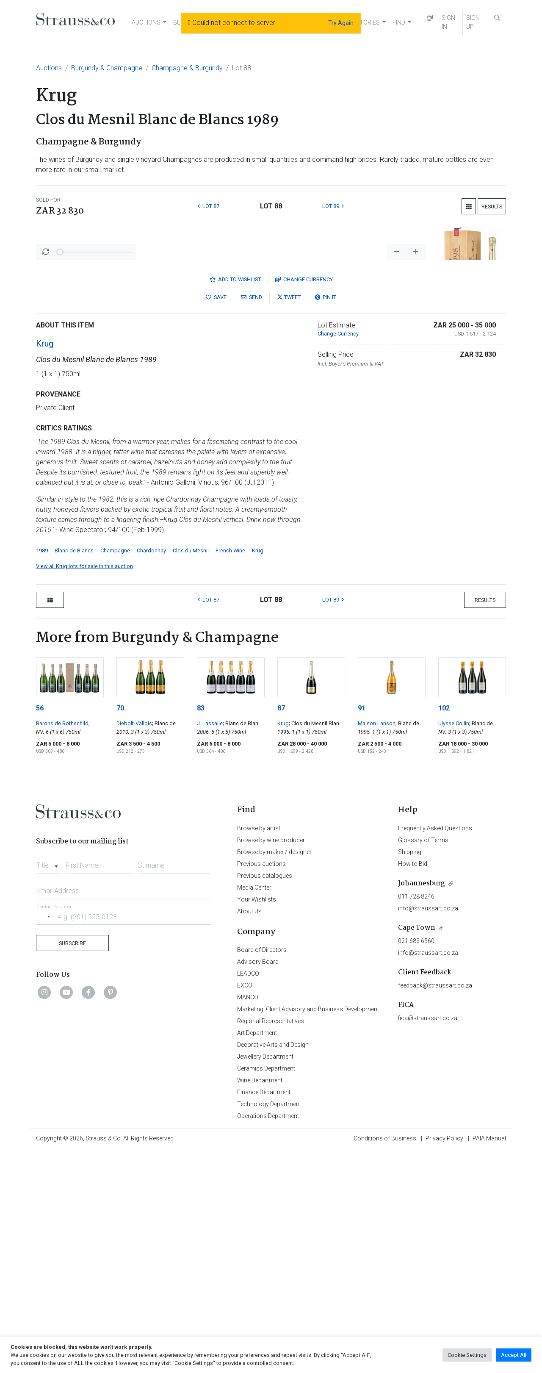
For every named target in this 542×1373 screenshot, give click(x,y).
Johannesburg (421, 1105)
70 (120, 930)
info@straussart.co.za (428, 1130)
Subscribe (72, 1165)
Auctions (49, 68)
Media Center (254, 1109)
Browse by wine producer (271, 1062)
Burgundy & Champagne (106, 68)
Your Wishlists (256, 1121)
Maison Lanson (376, 945)
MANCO (247, 1219)
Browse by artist (258, 1050)
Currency (304, 501)
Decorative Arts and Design (273, 1266)
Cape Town (416, 1150)
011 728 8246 (416, 1118)
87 (281, 930)
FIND (399, 22)
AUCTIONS (146, 22)
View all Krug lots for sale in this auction (84, 788)
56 (40, 930)
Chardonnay (151, 772)
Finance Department (263, 1314)
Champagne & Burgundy (187, 68)
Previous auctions (261, 1085)
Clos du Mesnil (191, 772)
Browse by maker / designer (274, 1074)
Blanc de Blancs (74, 772)
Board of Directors (262, 1171)
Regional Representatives (270, 1243)
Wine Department (259, 1302)
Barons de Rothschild (62, 945)
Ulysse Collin (453, 945)
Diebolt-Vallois (134, 945)
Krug (44, 565)
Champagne (115, 772)
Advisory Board (258, 1183)
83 (201, 930)
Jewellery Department (265, 1278)
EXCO (244, 1207)
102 (444, 930)
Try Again (341, 22)
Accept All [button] (513, 1355)
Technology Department (269, 1326)
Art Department (257, 1254)
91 (361, 930)
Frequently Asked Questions (435, 1050)
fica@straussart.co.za (427, 1240)
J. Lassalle (210, 945)
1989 (42, 772)
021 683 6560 (416, 1162)
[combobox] (49, 1085)
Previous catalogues (264, 1097)
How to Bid (412, 1085)
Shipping (409, 1074)
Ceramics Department (266, 1290)
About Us (249, 1133)
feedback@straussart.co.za (435, 1207)
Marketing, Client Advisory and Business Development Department (324, 1231)
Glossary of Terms (423, 1062)
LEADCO (248, 1195)
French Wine (230, 772)
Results (491, 206)
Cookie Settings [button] (467, 1355)
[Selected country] (44, 1138)
